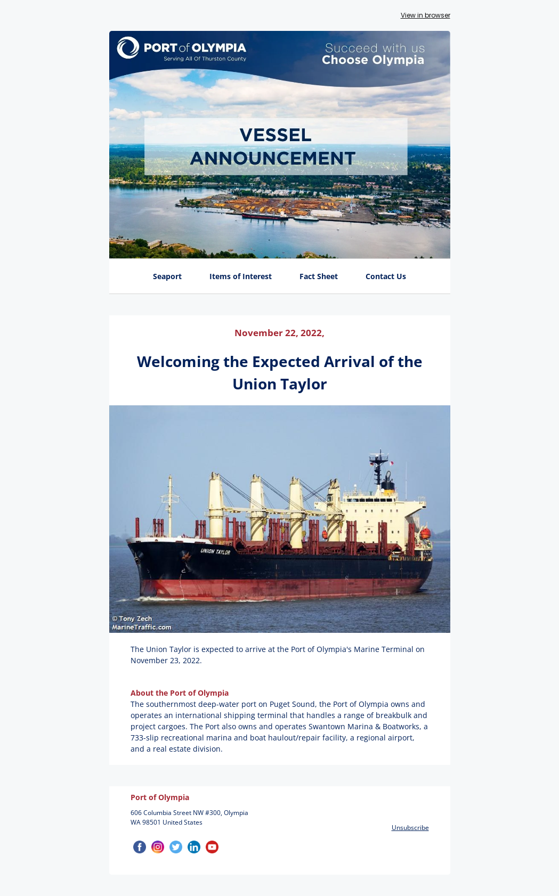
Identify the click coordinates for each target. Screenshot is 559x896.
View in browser (425, 15)
